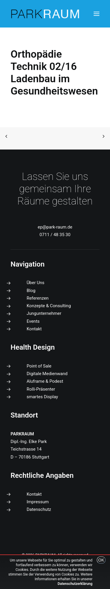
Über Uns (36, 282)
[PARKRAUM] (45, 14)
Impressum (38, 501)
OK (101, 560)
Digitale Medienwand (47, 373)
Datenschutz (39, 509)
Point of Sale (39, 366)
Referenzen (38, 298)
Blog (31, 290)
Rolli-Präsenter (41, 389)
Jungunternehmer (44, 313)
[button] (96, 14)
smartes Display (42, 396)
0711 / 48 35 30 (55, 234)
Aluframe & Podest (45, 381)
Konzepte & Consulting (49, 305)
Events (33, 321)
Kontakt (34, 329)
